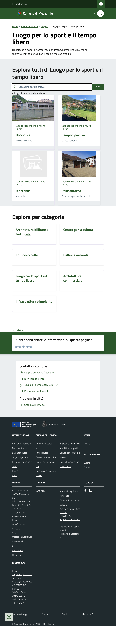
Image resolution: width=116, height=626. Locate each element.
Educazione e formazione (46, 464)
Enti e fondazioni (20, 452)
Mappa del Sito (89, 614)
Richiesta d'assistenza (69, 535)
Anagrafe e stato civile (46, 446)
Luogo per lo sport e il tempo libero (30, 127)
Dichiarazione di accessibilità (69, 503)
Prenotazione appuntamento (70, 528)
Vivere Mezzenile (29, 26)
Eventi (87, 467)
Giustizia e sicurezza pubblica (46, 473)
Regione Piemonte (19, 3)
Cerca (97, 86)
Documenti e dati (20, 448)
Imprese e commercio (70, 443)
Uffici (14, 475)
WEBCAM (40, 491)
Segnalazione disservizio (70, 521)
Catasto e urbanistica (46, 457)
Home (15, 26)
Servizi (45, 614)
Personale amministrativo (22, 464)
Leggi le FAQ (66, 516)
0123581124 (18, 512)
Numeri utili (17, 555)
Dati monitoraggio (20, 614)
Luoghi (44, 26)
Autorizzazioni (42, 452)
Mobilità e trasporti (69, 448)
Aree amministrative (21, 443)
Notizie (87, 443)
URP (14, 546)
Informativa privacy (69, 491)
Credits (65, 614)
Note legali (65, 495)
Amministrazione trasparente (70, 510)
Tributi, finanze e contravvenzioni (70, 464)
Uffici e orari (17, 550)
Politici (15, 471)
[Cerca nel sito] (99, 13)
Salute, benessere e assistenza (70, 455)
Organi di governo (20, 457)
